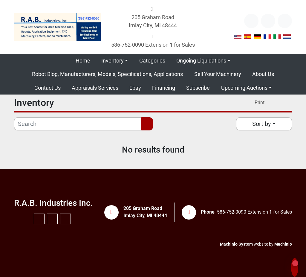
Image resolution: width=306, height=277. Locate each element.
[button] (115, 60)
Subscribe (198, 88)
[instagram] (285, 21)
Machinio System (236, 244)
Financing (163, 88)
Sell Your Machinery (217, 74)
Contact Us (47, 88)
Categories (152, 60)
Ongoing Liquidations (201, 60)
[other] (251, 21)
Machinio (283, 244)
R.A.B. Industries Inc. (53, 203)
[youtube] (268, 21)
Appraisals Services (95, 88)
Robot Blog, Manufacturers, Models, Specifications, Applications (107, 74)
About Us (263, 74)
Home (83, 60)
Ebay (135, 88)
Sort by (261, 123)
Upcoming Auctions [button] (244, 88)
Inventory (112, 60)
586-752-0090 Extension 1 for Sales (153, 45)
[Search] (77, 123)
